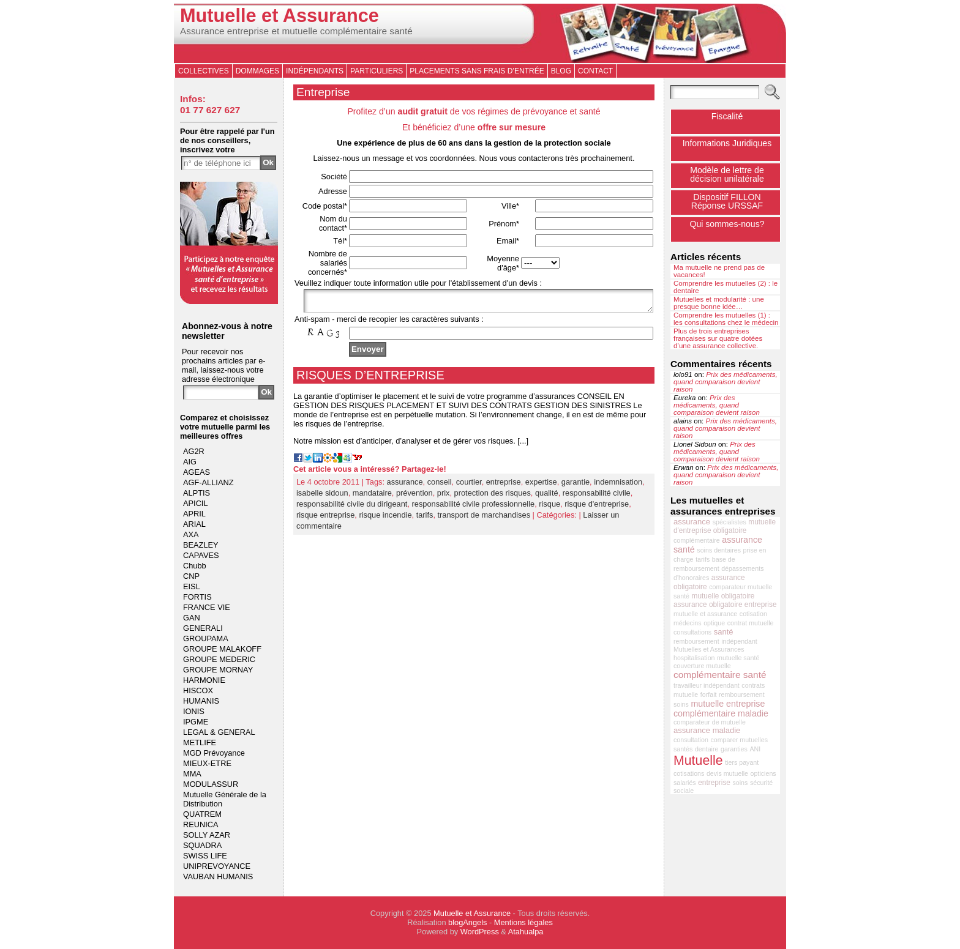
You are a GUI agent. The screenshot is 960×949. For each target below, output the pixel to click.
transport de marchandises (484, 518)
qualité (546, 496)
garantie (575, 485)
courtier (469, 485)
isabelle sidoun (322, 496)
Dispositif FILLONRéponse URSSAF (727, 201)
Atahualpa (526, 931)
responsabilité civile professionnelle (473, 507)
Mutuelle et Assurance (279, 15)
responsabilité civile (597, 496)
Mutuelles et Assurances (708, 649)
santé (723, 631)
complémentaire (696, 540)
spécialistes (729, 522)
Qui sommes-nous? (726, 224)
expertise (541, 485)
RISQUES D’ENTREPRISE (370, 378)
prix (443, 496)
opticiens (763, 773)
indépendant (739, 641)
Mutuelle (698, 760)
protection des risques (492, 496)
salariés (684, 782)
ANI (754, 749)
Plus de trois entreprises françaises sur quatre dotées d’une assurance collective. (717, 338)
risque (549, 507)
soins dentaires (719, 550)
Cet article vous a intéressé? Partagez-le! (369, 472)
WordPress (479, 931)
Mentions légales (523, 922)
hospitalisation (694, 657)
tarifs (424, 518)
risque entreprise (325, 518)
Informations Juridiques (727, 143)
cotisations (688, 773)
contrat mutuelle (750, 623)
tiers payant (742, 762)
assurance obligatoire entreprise (725, 604)
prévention (414, 496)
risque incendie (385, 518)
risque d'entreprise (596, 507)
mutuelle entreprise (728, 704)
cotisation (753, 613)
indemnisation (618, 485)
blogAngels (467, 922)
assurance (405, 485)
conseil (439, 485)
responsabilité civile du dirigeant (351, 507)
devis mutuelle (727, 773)
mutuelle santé (738, 657)
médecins (687, 623)
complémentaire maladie (720, 713)
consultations (692, 632)
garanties (734, 749)
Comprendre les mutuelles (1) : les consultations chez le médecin (726, 318)
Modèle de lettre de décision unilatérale (727, 174)
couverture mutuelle (702, 665)
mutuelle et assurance (705, 613)
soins (740, 782)
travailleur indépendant (706, 685)
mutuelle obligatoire (723, 596)
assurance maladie (706, 730)
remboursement (696, 641)
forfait (708, 694)
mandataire (372, 496)
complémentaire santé (720, 674)
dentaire (707, 749)
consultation (690, 739)
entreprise (503, 485)
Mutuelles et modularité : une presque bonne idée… (718, 303)
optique (714, 623)
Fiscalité (727, 116)
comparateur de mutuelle (709, 722)
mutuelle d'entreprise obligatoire (724, 526)
